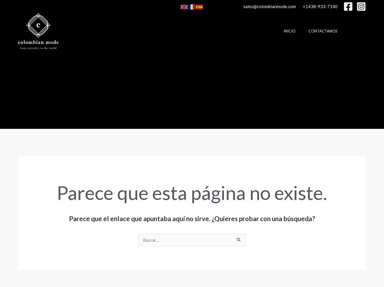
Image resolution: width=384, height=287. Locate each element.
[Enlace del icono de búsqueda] (20, 89)
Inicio (290, 31)
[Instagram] (361, 6)
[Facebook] (348, 6)
